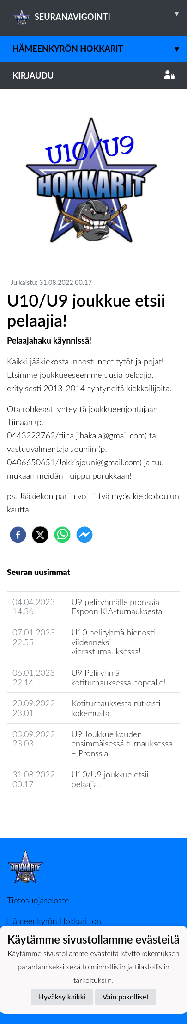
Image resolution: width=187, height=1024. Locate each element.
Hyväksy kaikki (62, 996)
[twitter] (40, 534)
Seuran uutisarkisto (48, 810)
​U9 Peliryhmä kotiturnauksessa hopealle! (119, 677)
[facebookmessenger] (84, 534)
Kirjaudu (93, 75)
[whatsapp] (62, 534)
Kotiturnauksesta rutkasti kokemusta (116, 708)
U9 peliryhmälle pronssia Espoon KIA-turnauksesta (117, 607)
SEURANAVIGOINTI (99, 13)
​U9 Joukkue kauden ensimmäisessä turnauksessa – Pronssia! (122, 743)
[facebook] (18, 534)
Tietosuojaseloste (38, 900)
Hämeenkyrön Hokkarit (99, 49)
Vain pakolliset (126, 996)
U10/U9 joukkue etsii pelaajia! (110, 779)
